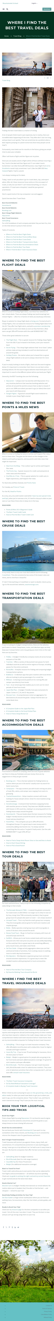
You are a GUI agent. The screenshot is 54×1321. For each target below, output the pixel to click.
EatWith (9, 938)
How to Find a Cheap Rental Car (17, 714)
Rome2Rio (10, 669)
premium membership (42, 326)
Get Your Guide (11, 948)
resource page (17, 1210)
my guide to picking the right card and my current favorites (29, 1176)
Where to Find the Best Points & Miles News (21, 237)
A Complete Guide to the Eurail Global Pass (21, 711)
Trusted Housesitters (13, 796)
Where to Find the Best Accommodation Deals (22, 245)
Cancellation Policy (46, 1314)
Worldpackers (11, 956)
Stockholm (6, 168)
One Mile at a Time (12, 476)
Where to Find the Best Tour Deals (18, 247)
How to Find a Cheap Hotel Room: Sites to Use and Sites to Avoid (28, 840)
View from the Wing (13, 466)
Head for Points (15, 491)
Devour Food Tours (12, 933)
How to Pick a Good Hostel (15, 845)
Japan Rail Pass (11, 690)
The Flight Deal (11, 340)
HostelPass (10, 822)
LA (47, 166)
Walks (8, 928)
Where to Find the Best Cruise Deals (18, 239)
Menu (3, 9)
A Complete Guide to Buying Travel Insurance (21, 1086)
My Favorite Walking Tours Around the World (21, 972)
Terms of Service (47, 1308)
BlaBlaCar (9, 675)
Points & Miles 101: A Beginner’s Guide (19, 510)
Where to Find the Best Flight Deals (18, 234)
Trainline (9, 662)
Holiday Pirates (11, 355)
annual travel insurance (21, 1072)
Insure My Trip (11, 1052)
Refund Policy (48, 1317)
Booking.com (6, 210)
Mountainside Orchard (10, 3)
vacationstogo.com (31, 584)
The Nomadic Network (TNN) (16, 910)
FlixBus (8, 657)
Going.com (35, 321)
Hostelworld (6, 205)
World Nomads (11, 1065)
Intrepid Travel (11, 920)
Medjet (8, 1057)
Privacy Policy (48, 1311)
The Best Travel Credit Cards (16, 512)
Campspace (10, 789)
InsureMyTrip (10, 1162)
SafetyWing (6, 221)
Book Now (47, 9)
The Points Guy (11, 471)
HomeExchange (11, 804)
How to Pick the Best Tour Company (18, 970)
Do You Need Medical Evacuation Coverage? (21, 1083)
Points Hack (31, 483)
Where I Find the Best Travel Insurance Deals (21, 250)
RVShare (9, 680)
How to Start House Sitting (15, 843)
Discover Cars (10, 695)
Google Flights (11, 393)
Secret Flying (10, 348)
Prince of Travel (18, 487)
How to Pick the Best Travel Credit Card (20, 515)
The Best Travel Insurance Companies (19, 1081)
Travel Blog (6, 80)
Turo (7, 685)
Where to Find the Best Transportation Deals (22, 242)
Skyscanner (6, 215)
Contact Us (49, 1305)
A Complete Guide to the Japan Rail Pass (20, 709)
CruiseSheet (6, 575)
